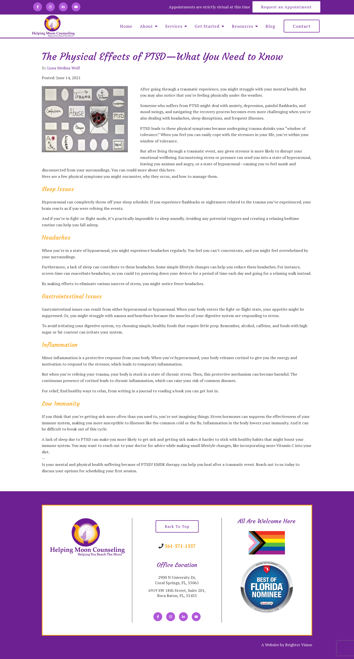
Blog (270, 26)
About (146, 26)
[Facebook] (37, 6)
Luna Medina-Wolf (63, 68)
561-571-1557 (180, 546)
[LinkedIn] (63, 6)
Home (126, 26)
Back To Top (177, 526)
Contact (301, 26)
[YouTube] (76, 6)
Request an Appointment (286, 7)
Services (173, 26)
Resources (242, 26)
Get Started (207, 26)
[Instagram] (50, 6)
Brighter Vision (298, 644)
